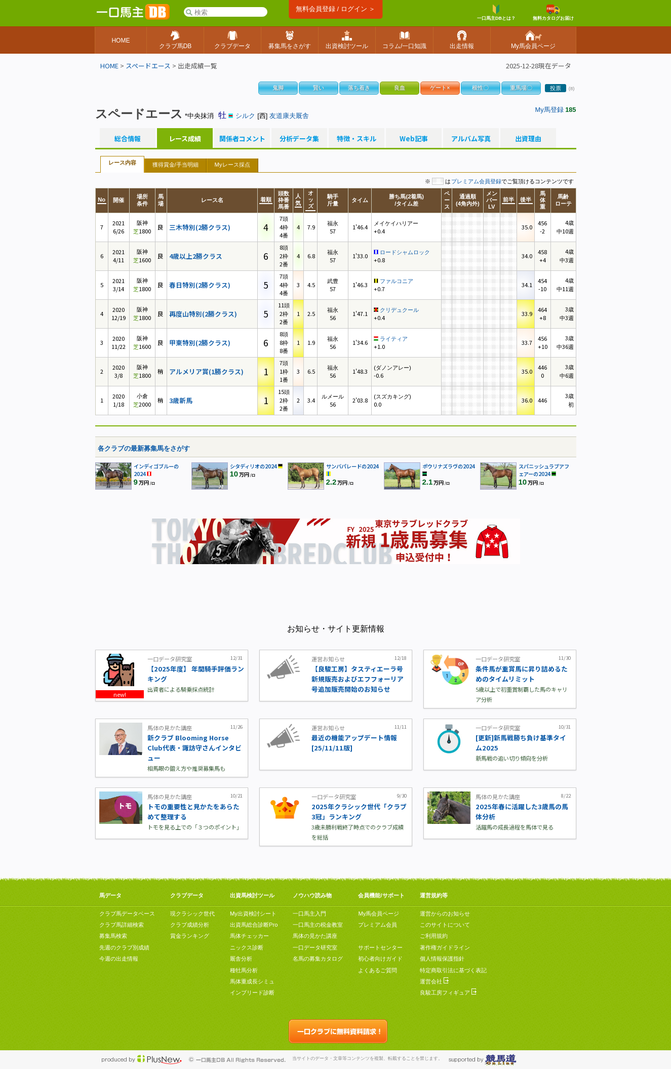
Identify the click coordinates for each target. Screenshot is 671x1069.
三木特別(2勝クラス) (199, 227)
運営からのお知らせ (445, 913)
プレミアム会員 (377, 925)
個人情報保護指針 (442, 959)
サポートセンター (380, 947)
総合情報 (127, 138)
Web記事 (414, 138)
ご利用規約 (434, 936)
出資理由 (528, 138)
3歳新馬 (180, 400)
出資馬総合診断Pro (254, 925)
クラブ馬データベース (127, 913)
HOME (109, 65)
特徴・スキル (356, 138)
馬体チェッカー (249, 936)
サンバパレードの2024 (352, 466)
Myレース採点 (232, 165)
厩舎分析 (241, 959)
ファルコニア (396, 281)
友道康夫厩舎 (289, 116)
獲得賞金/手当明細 (175, 165)
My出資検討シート (253, 913)
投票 (555, 88)
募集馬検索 (113, 936)
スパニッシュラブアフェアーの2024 (544, 470)
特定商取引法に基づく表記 (453, 970)
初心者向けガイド (380, 959)
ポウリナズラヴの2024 (448, 466)
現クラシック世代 (192, 913)
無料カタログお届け (553, 13)
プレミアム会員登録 (476, 181)
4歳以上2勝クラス (195, 256)
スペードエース (148, 65)
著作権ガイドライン (445, 947)
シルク (245, 116)
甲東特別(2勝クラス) (199, 342)
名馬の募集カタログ (318, 959)
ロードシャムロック (405, 252)
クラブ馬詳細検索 (121, 925)
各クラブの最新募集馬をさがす (144, 448)
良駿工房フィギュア (448, 992)
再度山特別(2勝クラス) (203, 314)
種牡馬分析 (244, 970)
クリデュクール (399, 310)
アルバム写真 (471, 138)
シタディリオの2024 (253, 466)
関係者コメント (242, 138)
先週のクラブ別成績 (124, 947)
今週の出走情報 (118, 959)
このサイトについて (445, 925)
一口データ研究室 (315, 947)
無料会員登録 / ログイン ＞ (335, 9)
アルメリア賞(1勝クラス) (206, 371)
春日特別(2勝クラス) (199, 285)
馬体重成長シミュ (252, 981)
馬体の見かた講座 (315, 936)
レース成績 (185, 138)
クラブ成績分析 (189, 925)
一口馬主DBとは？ (496, 13)
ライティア (394, 339)
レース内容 (122, 163)
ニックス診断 (246, 947)
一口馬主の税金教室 (318, 925)
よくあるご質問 (377, 970)
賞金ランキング (189, 936)
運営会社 (434, 981)
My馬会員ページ (378, 913)
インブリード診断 (252, 992)
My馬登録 (549, 109)
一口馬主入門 (309, 913)
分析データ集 (299, 138)
